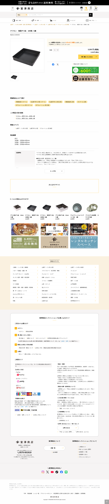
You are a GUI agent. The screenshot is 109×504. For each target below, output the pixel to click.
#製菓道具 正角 (69, 102)
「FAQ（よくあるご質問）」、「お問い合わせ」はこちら (73, 431)
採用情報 (83, 493)
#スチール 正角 (82, 102)
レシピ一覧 (36, 493)
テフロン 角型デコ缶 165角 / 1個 (25, 116)
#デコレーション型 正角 (42, 105)
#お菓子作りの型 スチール (38, 102)
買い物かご (21, 338)
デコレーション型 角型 (63, 24)
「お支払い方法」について (38, 415)
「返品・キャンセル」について (66, 408)
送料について (30, 338)
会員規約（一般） (83, 452)
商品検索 (29, 493)
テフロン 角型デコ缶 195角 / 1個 (25, 118)
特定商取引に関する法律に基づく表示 (63, 493)
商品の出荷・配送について (80, 64)
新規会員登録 (29, 331)
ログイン (21, 331)
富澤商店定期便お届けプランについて (56, 338)
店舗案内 (77, 493)
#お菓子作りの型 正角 (55, 102)
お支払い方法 (38, 348)
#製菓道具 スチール (21, 102)
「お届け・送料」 (64, 341)
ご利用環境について (63, 420)
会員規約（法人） (83, 454)
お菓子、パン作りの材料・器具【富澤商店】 (21, 24)
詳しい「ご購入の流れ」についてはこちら (29, 354)
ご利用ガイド (82, 446)
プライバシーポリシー (84, 457)
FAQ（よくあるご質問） (85, 449)
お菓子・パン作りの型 (39, 24)
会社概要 (54, 452)
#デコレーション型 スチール (24, 105)
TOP (25, 493)
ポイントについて (40, 338)
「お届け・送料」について (22, 415)
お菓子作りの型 (51, 24)
